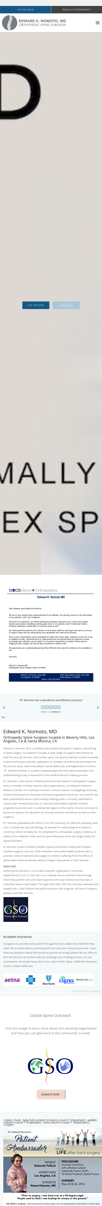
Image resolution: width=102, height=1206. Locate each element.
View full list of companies (86, 991)
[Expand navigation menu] (97, 23)
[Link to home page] (47, 23)
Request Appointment (66, 305)
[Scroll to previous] (5, 708)
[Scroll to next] (97, 708)
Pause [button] (3, 717)
